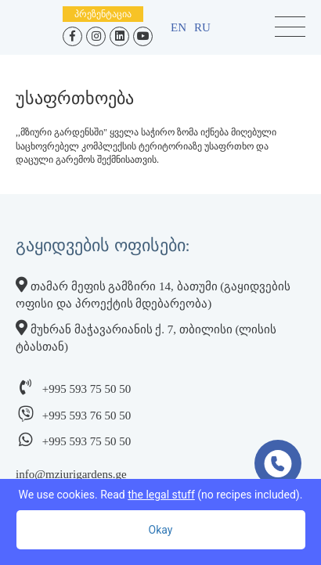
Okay (161, 530)
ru (202, 27)
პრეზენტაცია (103, 14)
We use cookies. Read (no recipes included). (161, 494)
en (178, 27)
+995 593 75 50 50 (86, 389)
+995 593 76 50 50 (86, 415)
